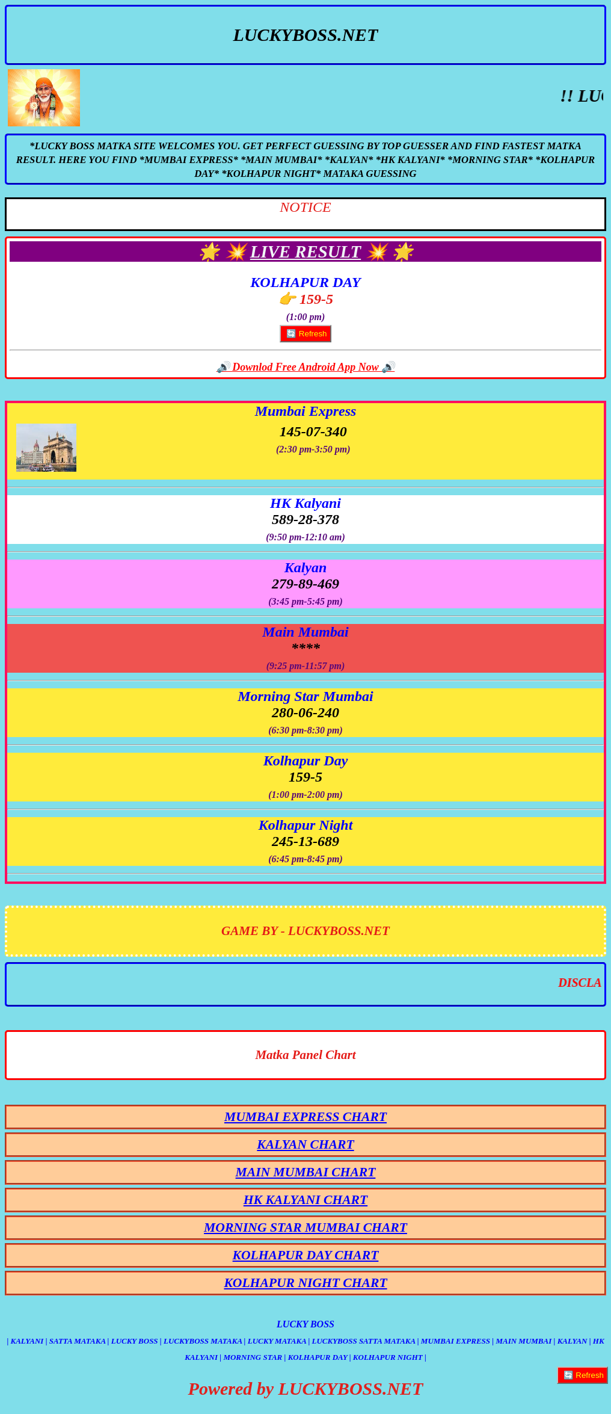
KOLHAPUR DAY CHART (306, 1255)
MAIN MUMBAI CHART (306, 1172)
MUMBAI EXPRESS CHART (305, 1117)
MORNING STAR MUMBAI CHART (305, 1227)
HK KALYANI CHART (305, 1200)
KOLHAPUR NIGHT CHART (305, 1283)
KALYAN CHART (305, 1144)
